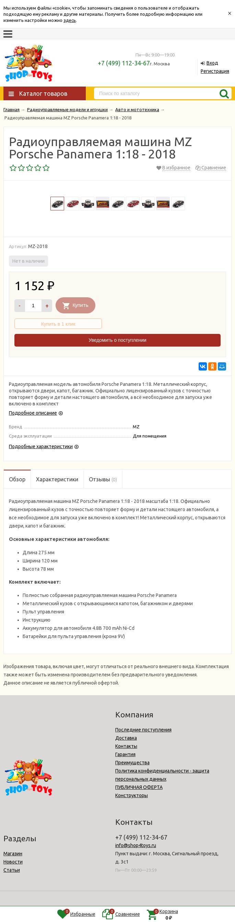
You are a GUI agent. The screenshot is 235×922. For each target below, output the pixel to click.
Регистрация (215, 71)
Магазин (12, 853)
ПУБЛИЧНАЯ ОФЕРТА (139, 787)
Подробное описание (33, 413)
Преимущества (132, 762)
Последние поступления (143, 729)
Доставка (126, 738)
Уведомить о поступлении (117, 340)
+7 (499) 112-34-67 (124, 63)
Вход (212, 63)
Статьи (11, 870)
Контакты (126, 746)
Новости (13, 862)
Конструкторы (131, 795)
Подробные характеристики (41, 446)
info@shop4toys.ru (135, 845)
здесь (69, 20)
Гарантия (125, 754)
